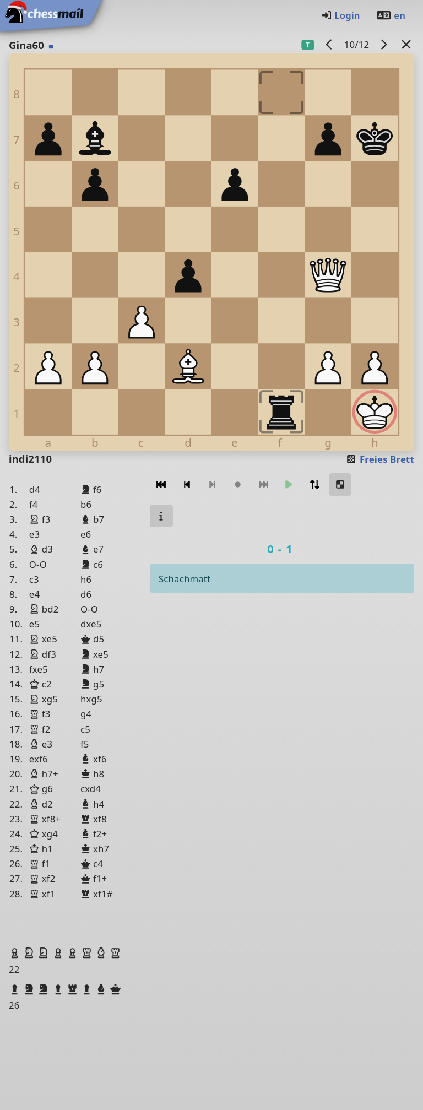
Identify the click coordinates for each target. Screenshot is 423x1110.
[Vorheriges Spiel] (329, 44)
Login (340, 15)
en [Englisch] (390, 15)
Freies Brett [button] (379, 459)
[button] (16, 953)
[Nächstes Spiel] (384, 44)
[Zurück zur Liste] (406, 44)
